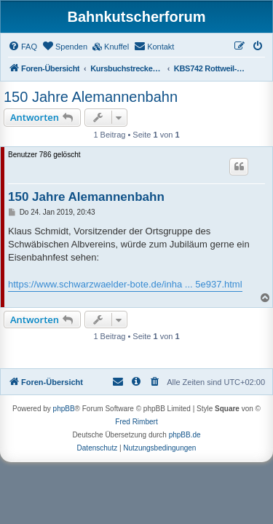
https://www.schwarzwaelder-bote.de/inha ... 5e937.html (125, 284)
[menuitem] (22, 46)
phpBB (64, 409)
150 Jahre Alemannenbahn (91, 97)
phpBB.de (185, 435)
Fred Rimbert (136, 422)
